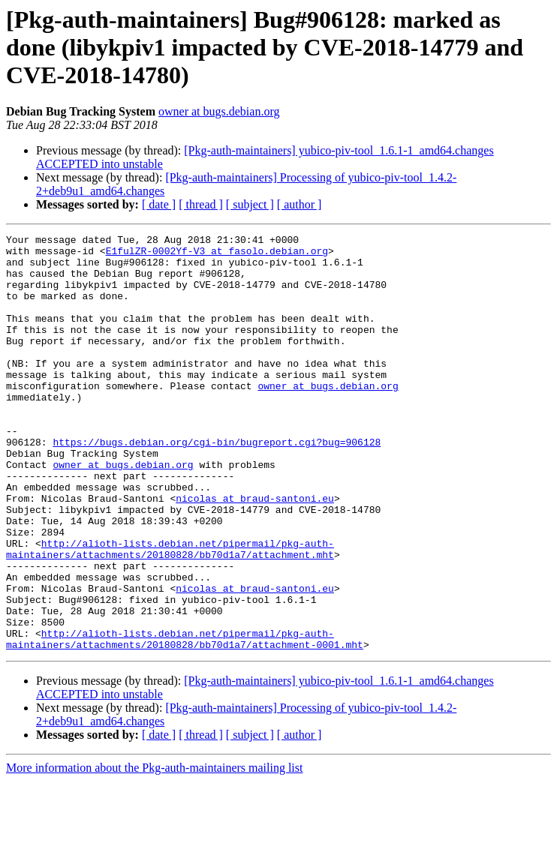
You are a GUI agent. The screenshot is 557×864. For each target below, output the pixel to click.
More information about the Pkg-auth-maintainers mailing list (154, 850)
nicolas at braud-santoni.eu (255, 552)
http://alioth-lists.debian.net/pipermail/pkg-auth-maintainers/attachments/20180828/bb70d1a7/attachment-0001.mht (184, 720)
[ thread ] (201, 204)
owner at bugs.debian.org (218, 111)
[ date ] (159, 204)
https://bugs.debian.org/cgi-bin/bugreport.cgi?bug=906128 (217, 484)
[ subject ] (250, 204)
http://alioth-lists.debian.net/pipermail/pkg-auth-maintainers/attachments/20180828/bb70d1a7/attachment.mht (170, 612)
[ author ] (299, 204)
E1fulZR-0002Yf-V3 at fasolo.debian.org (217, 255)
